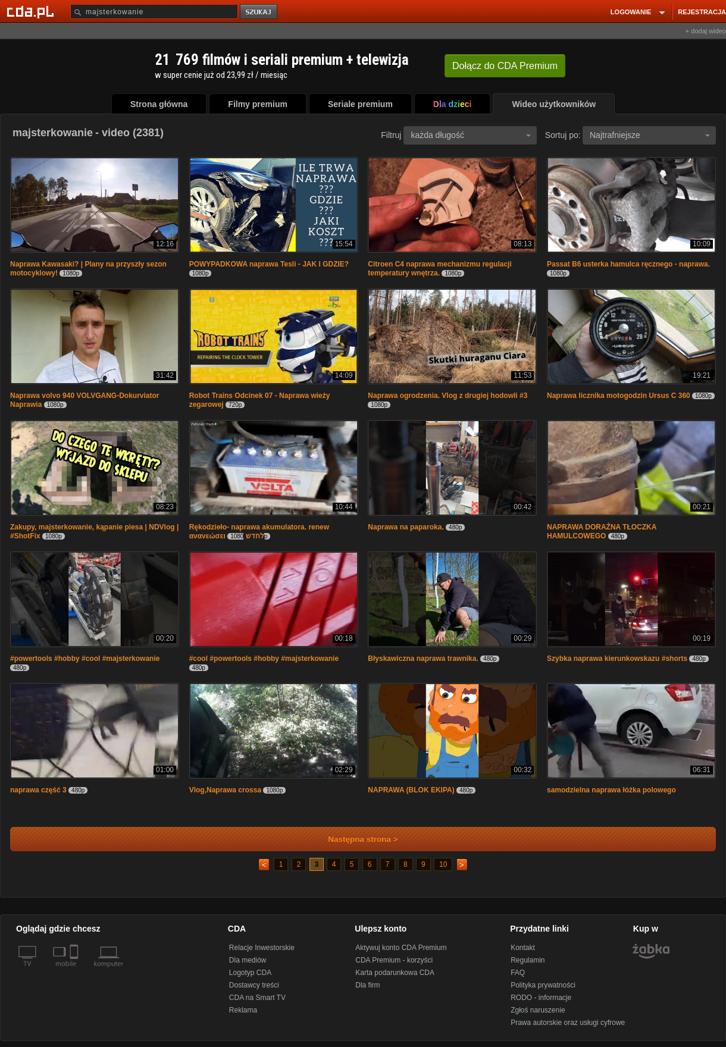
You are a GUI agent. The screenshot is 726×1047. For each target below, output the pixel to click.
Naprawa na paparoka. (405, 527)
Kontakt (523, 947)
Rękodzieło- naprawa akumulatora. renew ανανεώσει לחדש (259, 531)
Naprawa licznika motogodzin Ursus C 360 (618, 395)
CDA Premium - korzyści (394, 960)
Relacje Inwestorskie (262, 947)
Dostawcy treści (254, 985)
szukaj (259, 12)
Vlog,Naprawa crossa (225, 790)
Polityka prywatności (543, 985)
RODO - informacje (541, 997)
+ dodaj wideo (706, 31)
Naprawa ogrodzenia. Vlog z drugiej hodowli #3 (447, 395)
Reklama (243, 1010)
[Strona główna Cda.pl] (32, 11)
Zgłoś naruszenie (538, 1010)
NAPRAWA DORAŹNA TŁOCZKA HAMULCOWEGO (601, 531)
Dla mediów (248, 960)
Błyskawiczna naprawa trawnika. (423, 658)
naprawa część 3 (38, 790)
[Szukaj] (154, 11)
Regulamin (527, 960)
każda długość (471, 135)
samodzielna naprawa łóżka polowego (611, 790)
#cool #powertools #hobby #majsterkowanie (264, 658)
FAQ (518, 972)
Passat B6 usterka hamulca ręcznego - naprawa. (628, 264)
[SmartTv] (75, 971)
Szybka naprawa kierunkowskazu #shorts (617, 658)
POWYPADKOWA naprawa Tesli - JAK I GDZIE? (269, 264)
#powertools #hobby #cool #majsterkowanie (84, 658)
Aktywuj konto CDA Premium (400, 947)
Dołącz (505, 66)
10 (443, 864)
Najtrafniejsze (650, 135)
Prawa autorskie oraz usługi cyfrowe (568, 1022)
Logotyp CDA (250, 972)
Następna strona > (355, 839)
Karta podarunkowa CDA (394, 972)
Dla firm (367, 985)
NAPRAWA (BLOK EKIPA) (411, 790)
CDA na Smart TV (257, 997)
